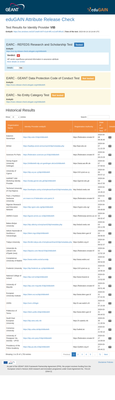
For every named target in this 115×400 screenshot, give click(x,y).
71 (100, 354)
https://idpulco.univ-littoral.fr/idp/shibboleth (39, 251)
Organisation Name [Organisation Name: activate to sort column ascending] (13, 126)
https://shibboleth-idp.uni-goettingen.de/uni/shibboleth (44, 163)
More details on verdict (16, 62)
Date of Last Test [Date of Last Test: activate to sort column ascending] (101, 126)
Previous (66, 354)
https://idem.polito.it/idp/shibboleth (36, 312)
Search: (95, 117)
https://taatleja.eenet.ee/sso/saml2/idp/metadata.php (43, 146)
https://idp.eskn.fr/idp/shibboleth (35, 137)
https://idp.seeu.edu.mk (32, 321)
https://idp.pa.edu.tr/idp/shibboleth (36, 347)
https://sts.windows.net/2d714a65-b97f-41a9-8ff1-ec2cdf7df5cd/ (38, 32)
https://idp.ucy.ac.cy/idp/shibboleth (36, 172)
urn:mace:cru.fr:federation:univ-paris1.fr (38, 198)
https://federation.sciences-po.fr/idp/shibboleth (41, 155)
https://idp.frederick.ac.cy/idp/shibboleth (38, 268)
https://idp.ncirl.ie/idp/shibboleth (35, 277)
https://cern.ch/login (30, 303)
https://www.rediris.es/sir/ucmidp (35, 259)
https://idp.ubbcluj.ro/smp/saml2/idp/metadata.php (42, 225)
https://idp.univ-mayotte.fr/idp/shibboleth (38, 286)
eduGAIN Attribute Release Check (40, 19)
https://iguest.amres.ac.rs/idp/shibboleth (38, 216)
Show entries (16, 117)
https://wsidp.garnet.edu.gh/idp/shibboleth (39, 181)
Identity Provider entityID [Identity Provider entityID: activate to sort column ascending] (35, 126)
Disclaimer (102, 362)
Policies (110, 362)
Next (106, 354)
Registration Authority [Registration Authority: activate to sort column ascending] (84, 126)
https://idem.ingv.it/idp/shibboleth (36, 233)
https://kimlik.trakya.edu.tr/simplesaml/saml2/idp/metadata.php (47, 242)
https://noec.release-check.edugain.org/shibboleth (25, 102)
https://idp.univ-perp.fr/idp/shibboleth (37, 338)
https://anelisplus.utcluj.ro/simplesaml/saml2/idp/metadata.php (47, 190)
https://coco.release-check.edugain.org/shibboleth (25, 85)
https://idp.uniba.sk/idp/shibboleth (36, 329)
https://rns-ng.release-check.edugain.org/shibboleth (26, 51)
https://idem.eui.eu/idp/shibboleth (36, 294)
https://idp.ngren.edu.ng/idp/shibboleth (38, 207)
